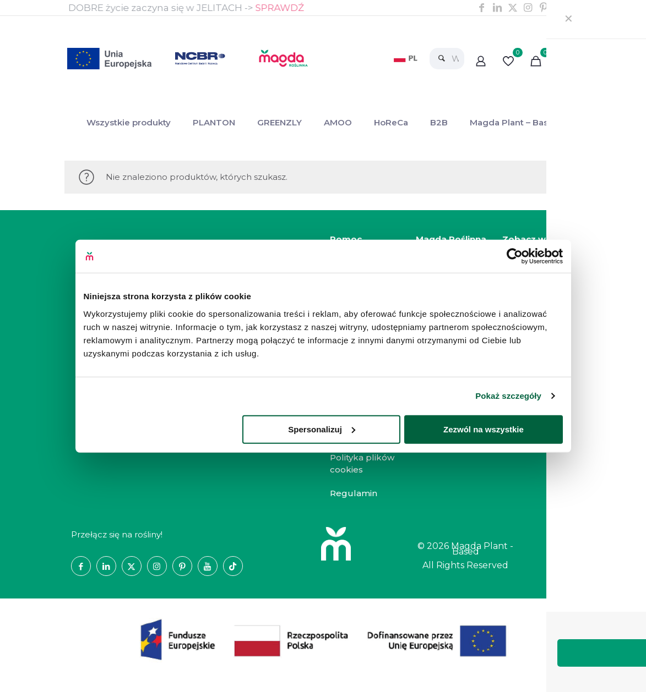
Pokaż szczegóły (508, 395)
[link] (407, 58)
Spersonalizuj (321, 428)
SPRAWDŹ (280, 7)
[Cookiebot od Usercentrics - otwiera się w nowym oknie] (514, 256)
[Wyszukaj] (447, 58)
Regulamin (353, 493)
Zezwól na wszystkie (483, 428)
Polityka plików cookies (362, 463)
